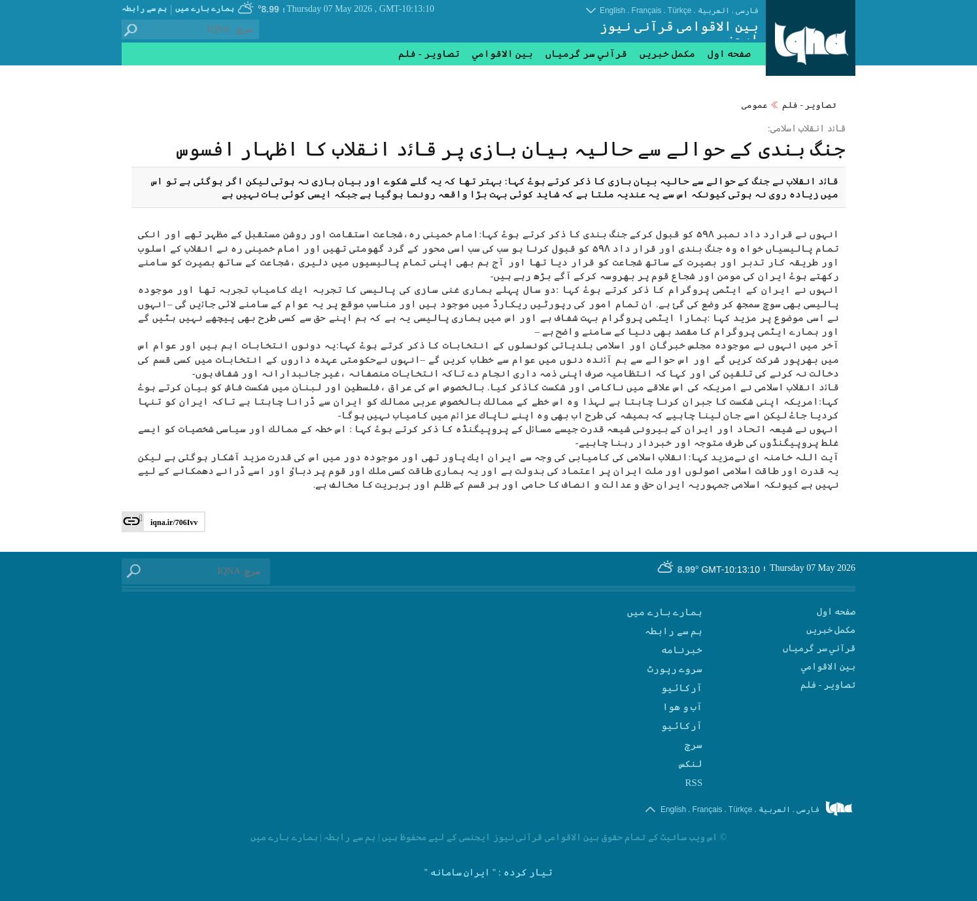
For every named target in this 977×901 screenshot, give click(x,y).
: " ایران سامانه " (462, 872)
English (612, 10)
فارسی (747, 10)
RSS (694, 782)
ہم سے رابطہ (144, 8)
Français (647, 10)
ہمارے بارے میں (204, 8)
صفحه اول (729, 53)
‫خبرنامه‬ (681, 650)
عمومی (755, 105)
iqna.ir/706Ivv (173, 522)
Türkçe (680, 10)
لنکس (690, 763)
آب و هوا (682, 707)
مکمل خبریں (667, 53)
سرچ (693, 745)
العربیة (714, 10)
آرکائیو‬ (681, 726)
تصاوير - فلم (809, 105)
